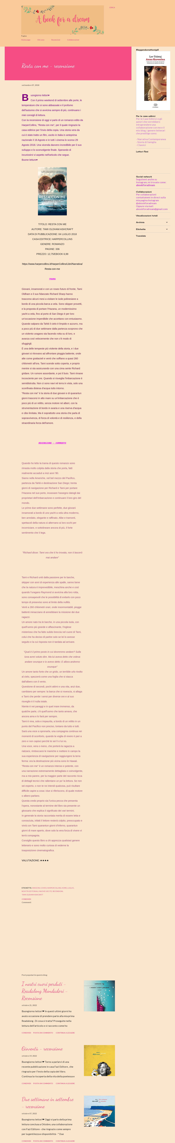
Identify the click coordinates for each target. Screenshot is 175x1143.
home (64, 888)
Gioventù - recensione (42, 1048)
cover (43, 888)
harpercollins (54, 888)
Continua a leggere (65, 1033)
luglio (71, 888)
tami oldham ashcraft (32, 895)
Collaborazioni (73, 40)
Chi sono (40, 40)
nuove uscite (45, 891)
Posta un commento (43, 1033)
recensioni (58, 891)
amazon (36, 888)
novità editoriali (30, 891)
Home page (25, 40)
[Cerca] (112, 7)
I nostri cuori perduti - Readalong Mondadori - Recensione (45, 991)
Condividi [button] (26, 899)
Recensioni (55, 40)
